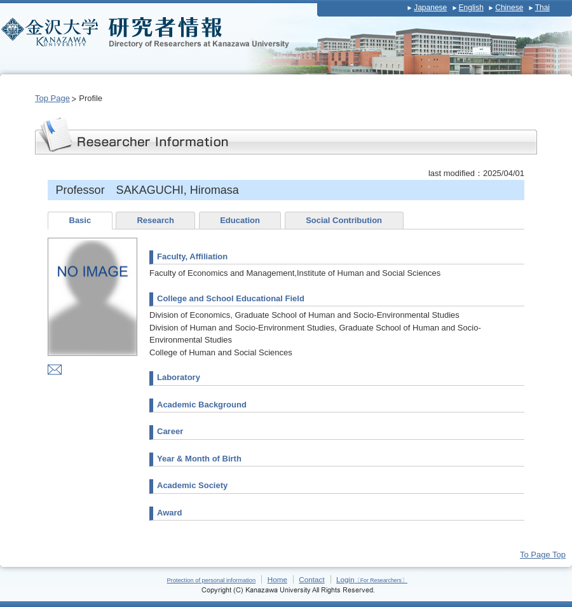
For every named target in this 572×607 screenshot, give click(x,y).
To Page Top (543, 554)
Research (155, 220)
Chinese (509, 7)
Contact (311, 579)
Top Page (52, 98)
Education (240, 220)
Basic (80, 220)
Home (277, 579)
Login (371, 579)
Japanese (430, 7)
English (471, 7)
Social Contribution (344, 220)
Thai (542, 7)
